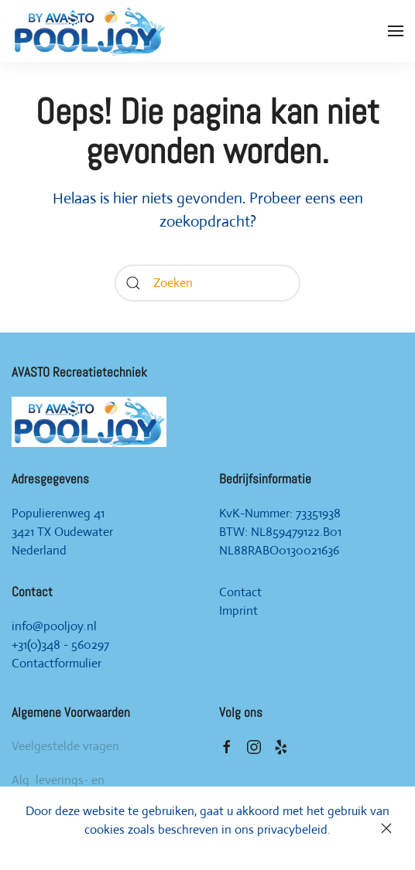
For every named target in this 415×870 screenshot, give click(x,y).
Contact (240, 592)
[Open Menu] (395, 31)
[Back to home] (89, 31)
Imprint (238, 610)
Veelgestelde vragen (65, 746)
